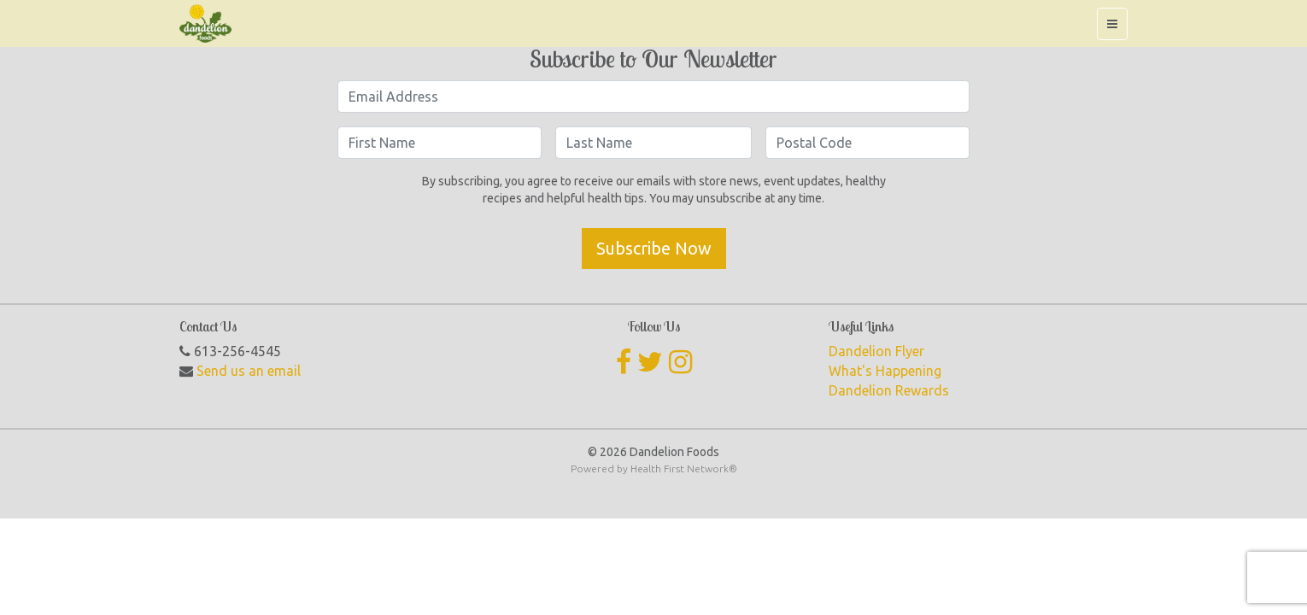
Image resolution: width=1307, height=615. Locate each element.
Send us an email (248, 370)
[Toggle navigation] (1112, 24)
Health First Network (679, 468)
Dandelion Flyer (876, 351)
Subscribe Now (654, 248)
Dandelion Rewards (889, 390)
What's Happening (885, 370)
